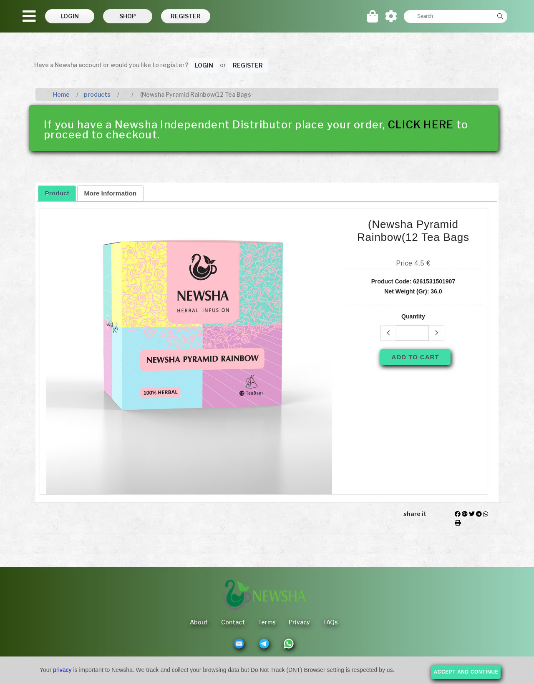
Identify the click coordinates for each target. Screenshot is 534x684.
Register (248, 65)
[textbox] (448, 16)
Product (57, 193)
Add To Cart (415, 357)
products (97, 94)
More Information (110, 193)
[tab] (57, 192)
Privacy (299, 622)
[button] (70, 16)
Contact (232, 622)
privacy (62, 669)
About (198, 622)
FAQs (331, 622)
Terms (267, 622)
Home (61, 94)
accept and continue (466, 672)
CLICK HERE (421, 124)
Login (204, 65)
